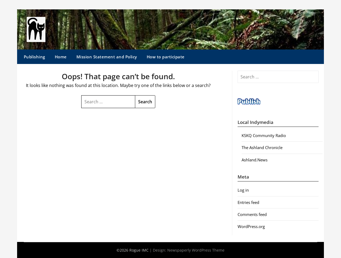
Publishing (34, 56)
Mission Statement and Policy (106, 56)
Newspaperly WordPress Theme (195, 250)
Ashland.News (255, 159)
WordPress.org (251, 226)
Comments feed (252, 214)
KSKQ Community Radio (264, 135)
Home (61, 56)
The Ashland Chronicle (262, 147)
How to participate (166, 56)
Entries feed (248, 202)
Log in (243, 190)
